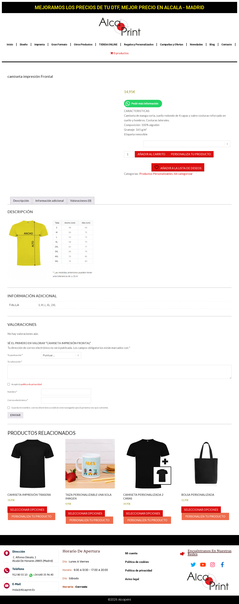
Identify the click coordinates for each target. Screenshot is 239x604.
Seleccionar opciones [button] (27, 509)
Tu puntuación (15, 355)
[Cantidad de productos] (129, 154)
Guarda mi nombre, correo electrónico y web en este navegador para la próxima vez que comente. (59, 407)
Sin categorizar (183, 173)
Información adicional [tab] (49, 200)
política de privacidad (31, 384)
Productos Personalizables (156, 173)
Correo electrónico (17, 400)
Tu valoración (14, 361)
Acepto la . (26, 384)
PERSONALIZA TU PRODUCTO (191, 154)
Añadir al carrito (151, 154)
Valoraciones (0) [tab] (80, 200)
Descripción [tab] (21, 200)
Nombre (12, 391)
